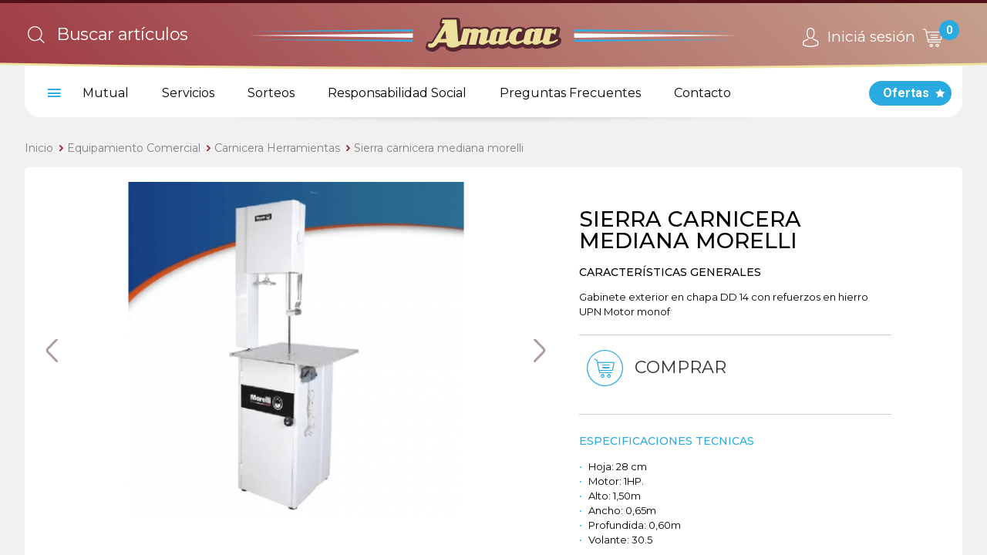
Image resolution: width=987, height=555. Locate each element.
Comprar (655, 368)
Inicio (39, 148)
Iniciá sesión (856, 38)
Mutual (106, 93)
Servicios (188, 93)
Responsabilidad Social (397, 93)
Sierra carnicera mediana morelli (439, 148)
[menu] (52, 93)
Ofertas (906, 93)
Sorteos (271, 93)
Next (540, 350)
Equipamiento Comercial (133, 148)
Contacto (702, 93)
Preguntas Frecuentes (570, 93)
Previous (52, 350)
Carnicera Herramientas (277, 148)
